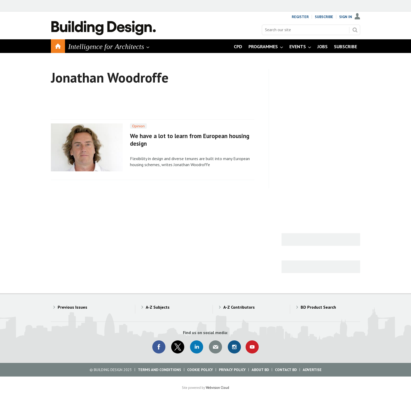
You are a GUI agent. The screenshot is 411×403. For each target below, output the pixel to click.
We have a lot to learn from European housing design (189, 139)
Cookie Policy (200, 369)
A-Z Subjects (158, 307)
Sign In (345, 17)
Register (300, 17)
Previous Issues (72, 307)
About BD (260, 369)
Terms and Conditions (159, 369)
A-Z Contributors (239, 307)
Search (355, 30)
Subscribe (324, 17)
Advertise (312, 369)
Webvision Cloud (217, 387)
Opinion (138, 126)
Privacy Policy (232, 369)
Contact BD (286, 369)
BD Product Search (318, 307)
